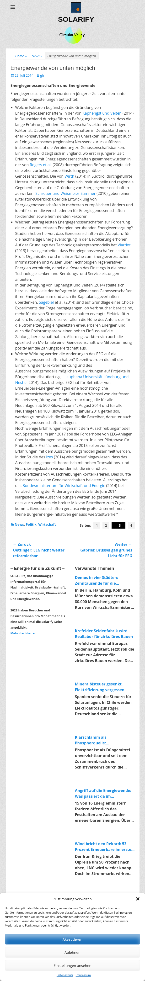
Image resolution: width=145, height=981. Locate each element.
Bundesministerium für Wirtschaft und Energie (63, 485)
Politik (31, 524)
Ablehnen (72, 952)
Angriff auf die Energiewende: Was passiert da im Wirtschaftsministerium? (103, 793)
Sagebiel (46, 302)
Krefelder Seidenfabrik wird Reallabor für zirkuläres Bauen (104, 633)
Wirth (69, 176)
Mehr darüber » (23, 633)
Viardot (124, 245)
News (37, 55)
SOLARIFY (76, 19)
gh (42, 75)
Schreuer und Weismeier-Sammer (65, 193)
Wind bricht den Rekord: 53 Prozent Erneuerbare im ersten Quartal (104, 846)
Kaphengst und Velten (102, 113)
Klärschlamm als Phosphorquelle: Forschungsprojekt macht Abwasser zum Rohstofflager (102, 740)
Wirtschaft (47, 524)
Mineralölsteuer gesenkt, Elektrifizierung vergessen (99, 686)
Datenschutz (65, 975)
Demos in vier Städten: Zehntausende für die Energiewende (96, 580)
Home (21, 55)
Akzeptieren (72, 939)
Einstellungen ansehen (72, 965)
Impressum (83, 975)
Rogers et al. (41, 164)
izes (49, 457)
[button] (137, 898)
